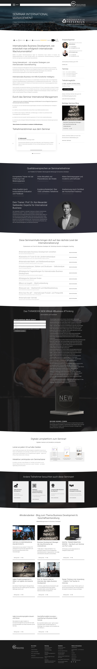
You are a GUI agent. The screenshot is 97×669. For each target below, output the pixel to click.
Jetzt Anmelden (68, 89)
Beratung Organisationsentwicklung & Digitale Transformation (50, 661)
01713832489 (73, 54)
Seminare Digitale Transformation (61, 653)
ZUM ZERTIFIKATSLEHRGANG (68, 98)
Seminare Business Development (61, 648)
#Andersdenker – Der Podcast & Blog (78, 650)
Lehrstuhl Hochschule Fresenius (37, 657)
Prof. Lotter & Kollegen (35, 653)
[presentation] (59, 143)
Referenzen (33, 655)
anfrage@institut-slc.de (75, 48)
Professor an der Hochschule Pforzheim (35, 220)
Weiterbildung (74, 647)
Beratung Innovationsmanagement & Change (50, 653)
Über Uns (33, 647)
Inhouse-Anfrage (66, 140)
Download (64, 64)
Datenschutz (74, 656)
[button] (32, 153)
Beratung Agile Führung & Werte (50, 657)
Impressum (74, 654)
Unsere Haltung (34, 649)
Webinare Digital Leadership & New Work (63, 657)
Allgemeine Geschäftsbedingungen (76, 659)
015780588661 (73, 46)
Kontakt (73, 652)
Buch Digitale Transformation (63, 659)
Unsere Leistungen (34, 651)
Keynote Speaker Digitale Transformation (63, 662)
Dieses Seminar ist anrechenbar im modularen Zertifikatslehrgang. (28, 124)
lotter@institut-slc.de (75, 56)
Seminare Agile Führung (62, 650)
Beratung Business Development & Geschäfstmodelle (48, 649)
